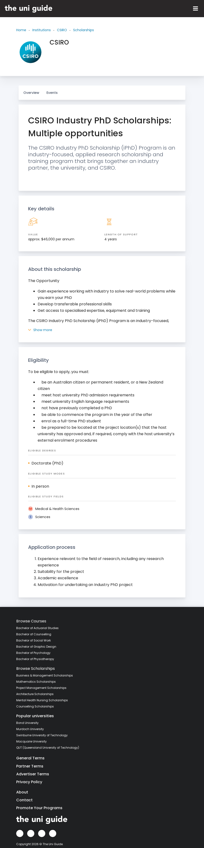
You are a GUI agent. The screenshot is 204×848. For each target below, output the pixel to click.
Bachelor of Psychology (33, 653)
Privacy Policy (29, 782)
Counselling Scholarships (35, 706)
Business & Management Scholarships (44, 675)
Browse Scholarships (35, 668)
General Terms (30, 758)
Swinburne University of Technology (42, 735)
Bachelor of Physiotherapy (35, 659)
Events (52, 92)
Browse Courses (31, 621)
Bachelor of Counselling (33, 634)
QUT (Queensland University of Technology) (47, 748)
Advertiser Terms (32, 774)
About (22, 792)
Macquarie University (31, 741)
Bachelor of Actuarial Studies (37, 628)
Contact (24, 800)
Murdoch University (30, 729)
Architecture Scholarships (35, 694)
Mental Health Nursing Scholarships (42, 700)
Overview (31, 92)
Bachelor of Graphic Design (36, 647)
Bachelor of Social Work (33, 640)
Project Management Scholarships (41, 688)
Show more (40, 330)
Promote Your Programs (39, 808)
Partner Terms (29, 766)
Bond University (27, 723)
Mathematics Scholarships (36, 682)
